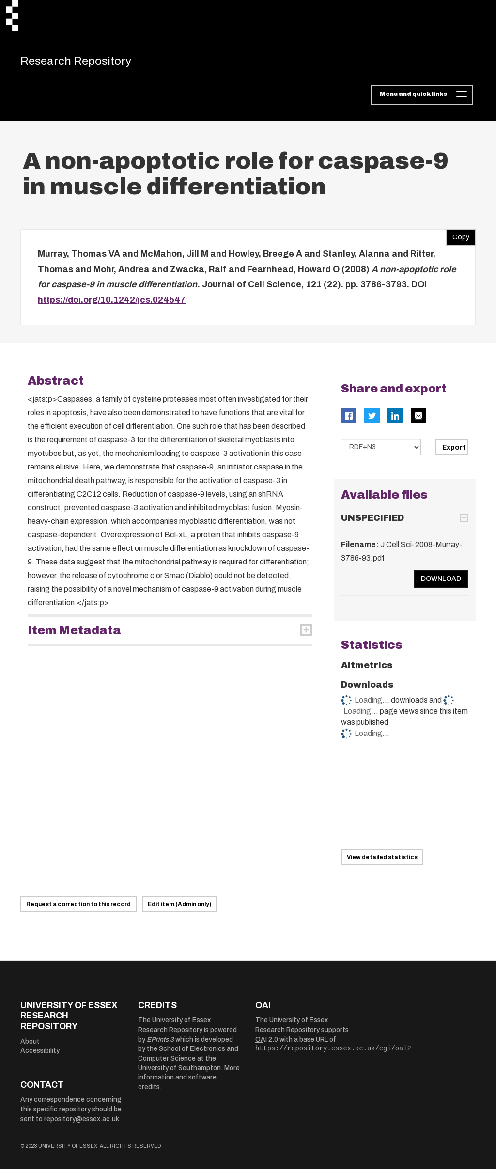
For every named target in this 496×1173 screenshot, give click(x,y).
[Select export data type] (381, 450)
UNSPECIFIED (372, 522)
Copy (457, 239)
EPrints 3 (160, 1043)
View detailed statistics (382, 861)
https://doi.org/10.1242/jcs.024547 (112, 304)
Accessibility (40, 1054)
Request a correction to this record (78, 908)
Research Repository (88, 63)
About (30, 1044)
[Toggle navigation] (422, 99)
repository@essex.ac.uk (81, 1122)
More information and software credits (189, 1081)
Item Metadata (74, 633)
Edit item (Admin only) (179, 908)
